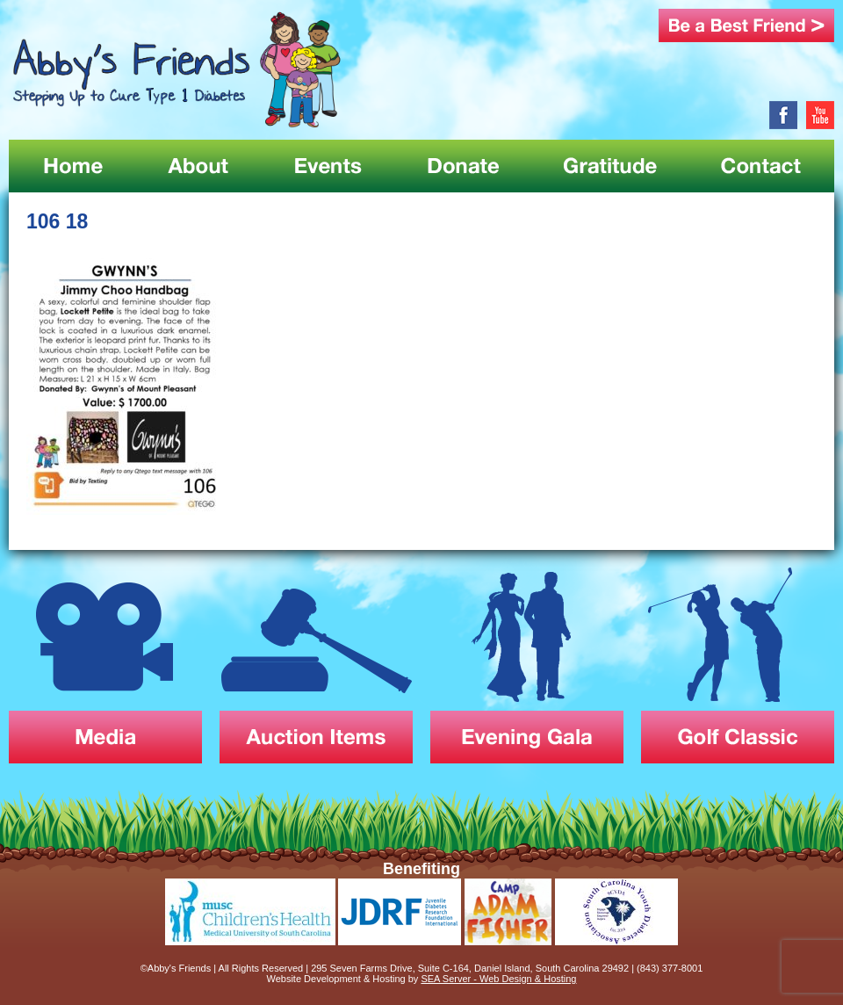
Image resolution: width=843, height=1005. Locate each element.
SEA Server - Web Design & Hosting (498, 978)
